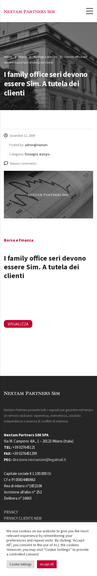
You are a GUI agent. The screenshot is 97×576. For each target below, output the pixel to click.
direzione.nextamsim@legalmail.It (39, 459)
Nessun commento (20, 163)
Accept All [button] (47, 564)
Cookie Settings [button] (20, 564)
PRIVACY (11, 512)
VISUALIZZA (18, 323)
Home (8, 57)
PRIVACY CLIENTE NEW (23, 518)
